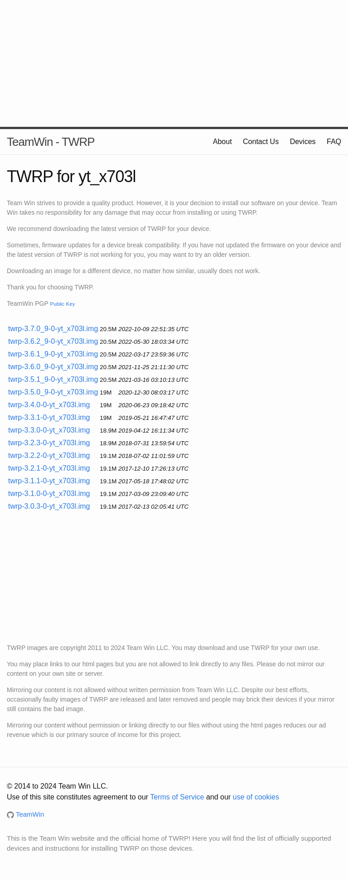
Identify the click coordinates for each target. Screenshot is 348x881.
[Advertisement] (174, 63)
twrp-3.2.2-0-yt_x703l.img (49, 455)
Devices (303, 141)
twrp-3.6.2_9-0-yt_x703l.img (53, 341)
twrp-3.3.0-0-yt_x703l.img (49, 430)
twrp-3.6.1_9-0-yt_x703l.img (53, 354)
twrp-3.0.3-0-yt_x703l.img (49, 506)
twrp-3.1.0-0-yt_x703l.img (49, 493)
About (222, 141)
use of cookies (256, 797)
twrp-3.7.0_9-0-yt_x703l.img (53, 328)
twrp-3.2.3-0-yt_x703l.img (49, 443)
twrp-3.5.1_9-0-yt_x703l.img (53, 379)
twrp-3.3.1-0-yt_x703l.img (49, 417)
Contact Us (261, 141)
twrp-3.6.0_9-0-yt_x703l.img (53, 367)
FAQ (334, 141)
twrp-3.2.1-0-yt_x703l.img (49, 468)
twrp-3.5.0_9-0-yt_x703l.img (53, 392)
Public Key (62, 304)
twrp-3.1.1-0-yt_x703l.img (49, 481)
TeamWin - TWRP (51, 142)
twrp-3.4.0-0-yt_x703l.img (49, 405)
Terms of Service (177, 797)
